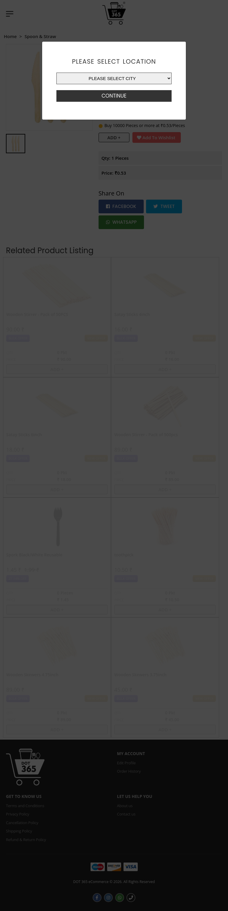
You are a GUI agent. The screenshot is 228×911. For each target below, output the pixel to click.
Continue (114, 95)
